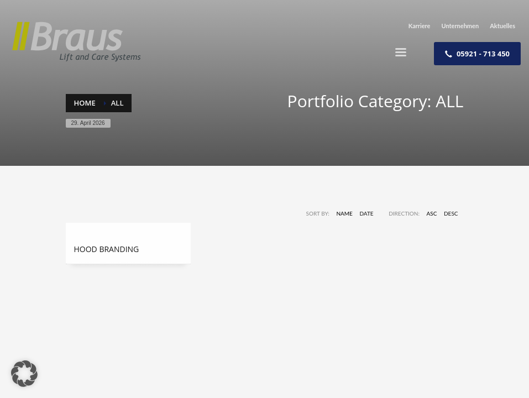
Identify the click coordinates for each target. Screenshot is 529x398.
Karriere (419, 25)
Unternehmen (460, 25)
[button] (24, 373)
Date (366, 213)
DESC (451, 213)
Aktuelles (502, 25)
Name (344, 213)
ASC (432, 213)
